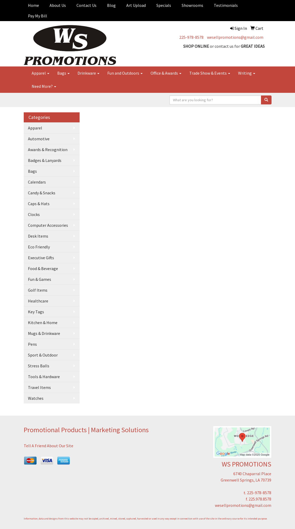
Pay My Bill (37, 15)
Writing (246, 73)
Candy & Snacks (41, 192)
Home (33, 5)
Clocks (34, 214)
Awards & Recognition (47, 149)
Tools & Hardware (44, 376)
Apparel (40, 73)
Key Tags (36, 311)
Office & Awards (166, 73)
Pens (32, 344)
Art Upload (136, 5)
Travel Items (39, 387)
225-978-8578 (191, 37)
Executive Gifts (41, 257)
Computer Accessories (48, 225)
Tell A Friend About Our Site (48, 445)
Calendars (37, 182)
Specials (163, 5)
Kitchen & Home (42, 322)
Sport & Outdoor (43, 355)
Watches (35, 398)
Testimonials (226, 5)
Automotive (39, 138)
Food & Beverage (43, 268)
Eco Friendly (39, 246)
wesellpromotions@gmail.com (235, 37)
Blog (111, 5)
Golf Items (37, 290)
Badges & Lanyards (44, 160)
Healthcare (38, 301)
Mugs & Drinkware (44, 333)
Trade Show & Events (209, 73)
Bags (63, 73)
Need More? (44, 86)
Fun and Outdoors (125, 73)
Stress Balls (38, 365)
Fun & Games (39, 279)
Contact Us (86, 5)
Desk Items (38, 236)
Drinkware (88, 73)
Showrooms (192, 5)
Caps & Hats (39, 203)
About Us (58, 5)
